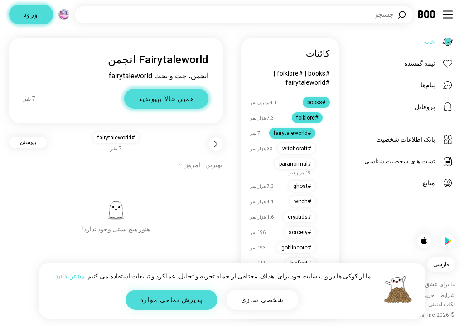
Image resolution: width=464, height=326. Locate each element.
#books (319, 73)
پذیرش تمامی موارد (171, 299)
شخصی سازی (262, 299)
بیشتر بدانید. (69, 276)
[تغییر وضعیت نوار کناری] (447, 14)
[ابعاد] (63, 14)
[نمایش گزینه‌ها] (200, 164)
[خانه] (427, 14)
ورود (31, 14)
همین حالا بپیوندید (166, 98)
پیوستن (28, 142)
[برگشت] (215, 144)
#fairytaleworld (307, 82)
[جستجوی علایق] (244, 14)
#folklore (290, 73)
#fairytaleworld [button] (116, 137)
